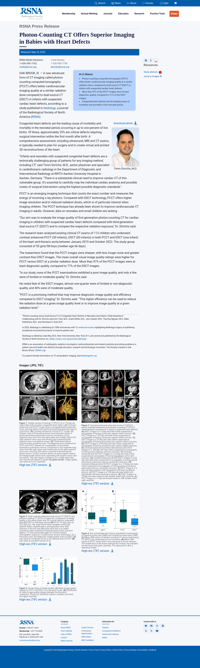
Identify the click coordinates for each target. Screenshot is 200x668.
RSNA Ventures (67, 641)
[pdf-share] (156, 60)
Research (139, 13)
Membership (68, 13)
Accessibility (142, 650)
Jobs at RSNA (66, 634)
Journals (107, 13)
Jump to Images (153, 76)
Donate (147, 3)
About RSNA (65, 628)
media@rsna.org (27, 67)
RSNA (35, 116)
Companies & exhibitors (111, 631)
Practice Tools (157, 13)
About (131, 3)
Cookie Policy (117, 650)
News (116, 3)
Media (104, 638)
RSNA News (86, 637)
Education (123, 13)
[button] (146, 626)
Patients (105, 628)
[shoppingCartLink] (176, 2)
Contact (64, 638)
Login (163, 3)
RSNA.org (40, 350)
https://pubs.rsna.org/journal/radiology (68, 339)
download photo (123, 123)
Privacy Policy (105, 650)
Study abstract (151, 72)
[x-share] (151, 60)
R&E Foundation (88, 640)
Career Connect (88, 628)
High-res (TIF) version (33, 465)
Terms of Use (94, 650)
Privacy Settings (130, 650)
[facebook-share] (146, 60)
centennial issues (86, 327)
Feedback (152, 650)
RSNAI (174, 13)
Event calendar (67, 631)
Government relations (110, 634)
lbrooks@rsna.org (60, 67)
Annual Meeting (89, 13)
